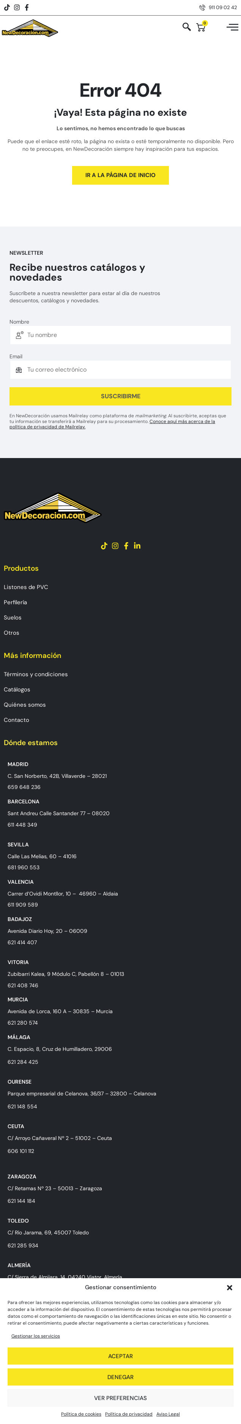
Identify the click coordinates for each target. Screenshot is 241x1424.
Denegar (120, 1377)
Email (15, 356)
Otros (11, 633)
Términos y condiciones (36, 674)
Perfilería (15, 602)
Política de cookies (81, 1414)
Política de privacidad (129, 1414)
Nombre (19, 321)
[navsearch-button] (187, 27)
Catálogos (17, 689)
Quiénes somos (25, 705)
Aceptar (120, 1356)
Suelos (13, 617)
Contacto (16, 720)
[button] (229, 1287)
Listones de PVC (26, 587)
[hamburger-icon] (232, 28)
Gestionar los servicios (35, 1336)
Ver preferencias (120, 1398)
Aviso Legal (168, 1414)
